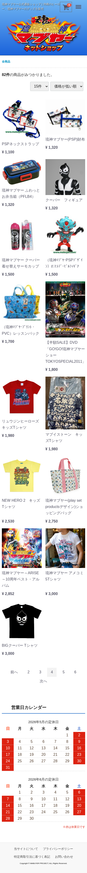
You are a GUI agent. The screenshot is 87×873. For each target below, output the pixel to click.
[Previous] (14, 672)
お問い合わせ (64, 856)
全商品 (6, 61)
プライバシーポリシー (58, 849)
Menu (79, 5)
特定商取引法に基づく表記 (32, 856)
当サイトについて (26, 849)
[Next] (43, 681)
